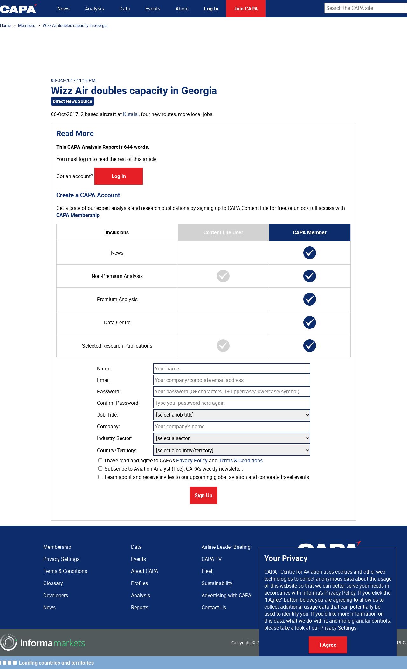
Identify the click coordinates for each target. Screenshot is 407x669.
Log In (211, 8)
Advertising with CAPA (226, 595)
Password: (109, 391)
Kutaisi (131, 114)
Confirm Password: (118, 402)
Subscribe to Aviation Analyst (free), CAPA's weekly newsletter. (170, 468)
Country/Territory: (116, 450)
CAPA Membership (78, 214)
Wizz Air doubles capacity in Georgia (75, 25)
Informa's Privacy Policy (328, 592)
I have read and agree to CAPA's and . (181, 460)
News (63, 8)
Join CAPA (246, 8)
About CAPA (144, 571)
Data (124, 8)
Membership (57, 546)
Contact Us (214, 607)
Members (26, 25)
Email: (104, 379)
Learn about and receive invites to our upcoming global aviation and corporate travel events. (204, 476)
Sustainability (217, 583)
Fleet (207, 571)
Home (5, 25)
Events (152, 8)
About (182, 8)
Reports (139, 607)
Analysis (94, 8)
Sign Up (203, 495)
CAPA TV (212, 558)
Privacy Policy (192, 460)
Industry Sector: (114, 438)
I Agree (328, 644)
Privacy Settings (338, 627)
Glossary (53, 583)
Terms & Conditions (241, 460)
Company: (108, 426)
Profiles (139, 583)
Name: (104, 368)
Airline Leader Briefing (226, 546)
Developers (55, 595)
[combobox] (365, 8)
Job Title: (107, 414)
